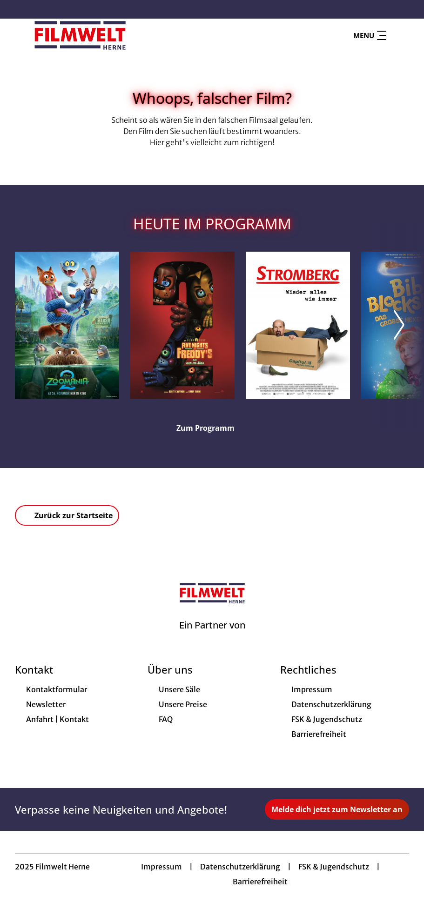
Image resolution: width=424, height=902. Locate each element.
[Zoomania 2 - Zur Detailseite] (67, 325)
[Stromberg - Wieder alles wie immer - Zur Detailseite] (298, 325)
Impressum (161, 866)
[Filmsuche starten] (399, 35)
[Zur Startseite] (80, 35)
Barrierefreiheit (260, 881)
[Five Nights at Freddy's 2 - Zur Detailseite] (182, 325)
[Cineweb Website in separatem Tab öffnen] (212, 637)
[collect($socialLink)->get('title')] (16, 9)
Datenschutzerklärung (240, 866)
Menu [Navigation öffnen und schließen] (369, 35)
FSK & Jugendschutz (333, 866)
